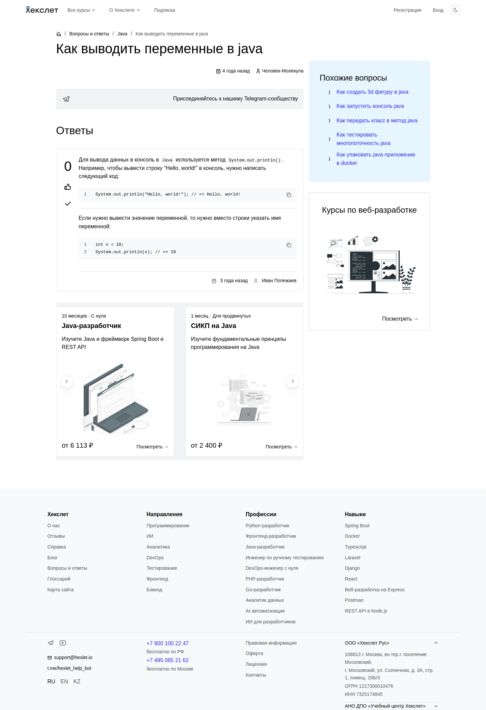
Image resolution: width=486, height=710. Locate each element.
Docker (352, 536)
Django (352, 568)
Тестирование (161, 568)
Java (122, 33)
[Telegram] (50, 644)
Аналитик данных (265, 600)
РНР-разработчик (265, 579)
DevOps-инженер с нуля (272, 568)
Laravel (352, 557)
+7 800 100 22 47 (167, 643)
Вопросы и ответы (89, 33)
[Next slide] (292, 381)
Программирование (167, 525)
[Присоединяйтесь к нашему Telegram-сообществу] (179, 99)
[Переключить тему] (455, 10)
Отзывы (55, 536)
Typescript (356, 547)
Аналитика (158, 547)
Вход (438, 10)
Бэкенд (154, 589)
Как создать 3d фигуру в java (372, 92)
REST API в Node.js (366, 611)
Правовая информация (271, 643)
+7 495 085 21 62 (167, 660)
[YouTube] (62, 644)
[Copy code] (289, 195)
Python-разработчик (267, 525)
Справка (56, 547)
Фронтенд (157, 579)
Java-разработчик (265, 547)
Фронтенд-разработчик (271, 536)
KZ (77, 681)
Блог (52, 557)
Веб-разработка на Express (375, 589)
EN (64, 681)
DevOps (155, 557)
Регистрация (407, 10)
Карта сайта (60, 589)
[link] (179, 99)
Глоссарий (58, 579)
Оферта (254, 653)
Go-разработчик (263, 589)
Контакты (256, 675)
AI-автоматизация (265, 611)
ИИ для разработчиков (271, 621)
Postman (354, 600)
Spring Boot (357, 525)
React (351, 579)
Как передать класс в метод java (376, 120)
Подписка (164, 10)
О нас (53, 525)
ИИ (149, 536)
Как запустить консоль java (370, 106)
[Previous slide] (67, 381)
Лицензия (256, 664)
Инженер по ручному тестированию (285, 557)
